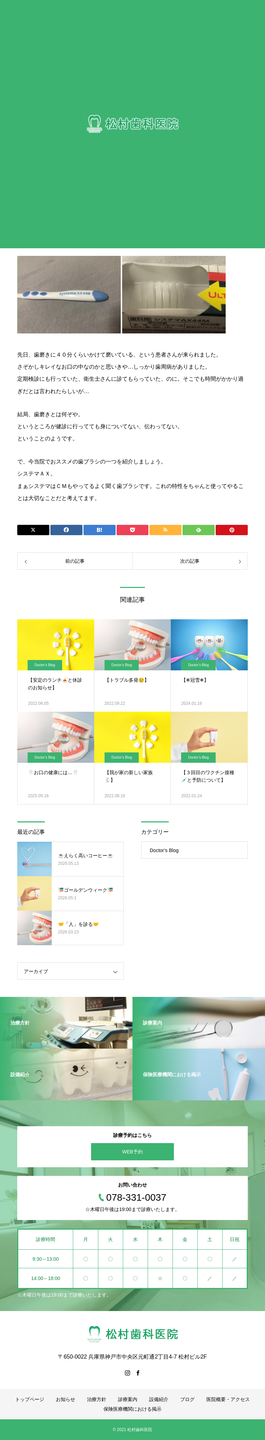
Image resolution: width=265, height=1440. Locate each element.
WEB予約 (132, 1151)
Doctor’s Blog (45, 665)
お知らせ (65, 1399)
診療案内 (127, 1399)
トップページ (29, 1399)
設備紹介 (158, 1399)
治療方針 (96, 1399)
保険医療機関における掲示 (132, 1409)
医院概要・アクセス (228, 1399)
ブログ (187, 1399)
